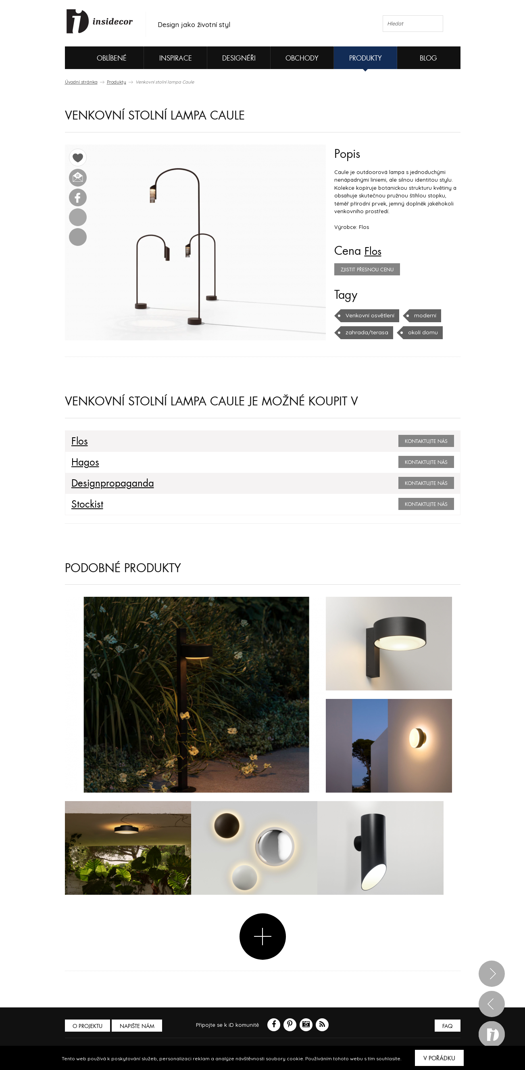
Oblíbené (98, 57)
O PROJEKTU (88, 1025)
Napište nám (139, 1025)
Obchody (302, 58)
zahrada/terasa (365, 332)
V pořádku (439, 1058)
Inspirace (175, 58)
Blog (428, 58)
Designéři (239, 58)
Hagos (84, 462)
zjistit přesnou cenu (367, 269)
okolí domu (418, 332)
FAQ (447, 1025)
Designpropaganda (109, 483)
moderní (423, 315)
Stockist (85, 504)
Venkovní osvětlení (370, 315)
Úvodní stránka (81, 82)
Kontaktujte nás (426, 441)
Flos (374, 251)
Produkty (365, 58)
